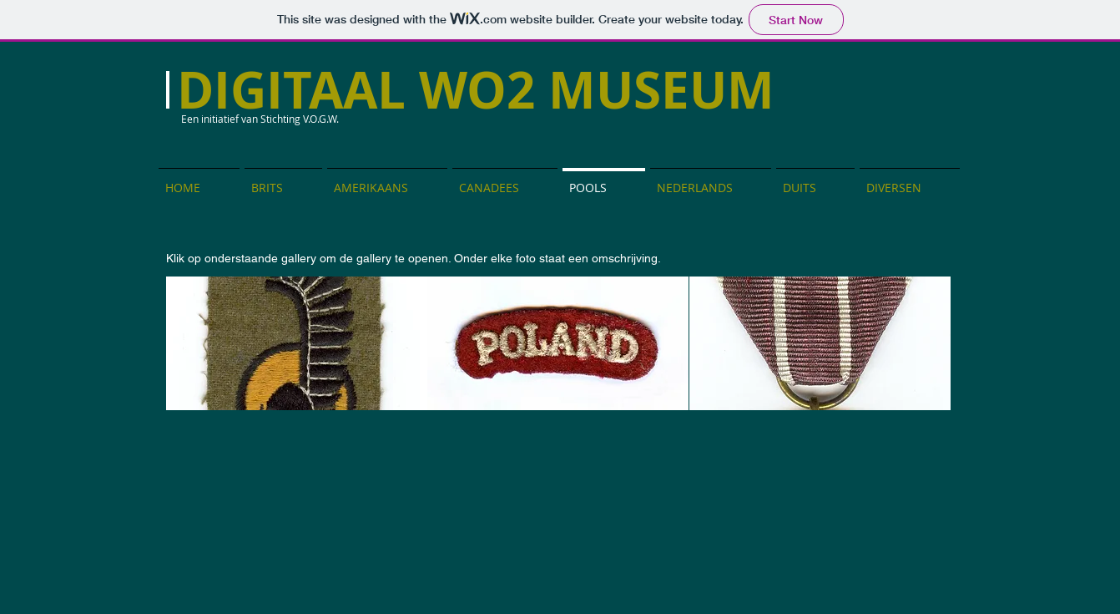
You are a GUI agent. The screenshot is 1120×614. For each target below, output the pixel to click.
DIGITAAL (298, 89)
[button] (296, 343)
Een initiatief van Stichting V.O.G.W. (260, 118)
